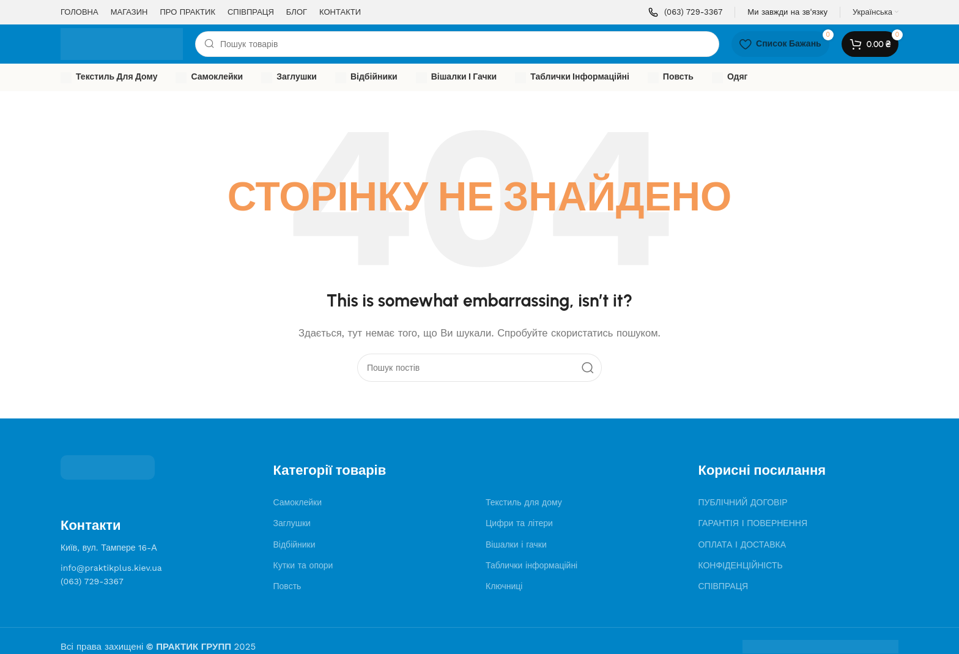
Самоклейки (297, 502)
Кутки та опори (303, 565)
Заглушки (292, 523)
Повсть (287, 586)
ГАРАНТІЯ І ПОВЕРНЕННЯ (752, 523)
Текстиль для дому (524, 502)
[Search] (457, 44)
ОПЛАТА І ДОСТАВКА (742, 544)
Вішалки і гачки (516, 544)
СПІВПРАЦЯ (723, 586)
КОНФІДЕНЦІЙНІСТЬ (740, 565)
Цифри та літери (519, 523)
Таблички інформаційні (531, 565)
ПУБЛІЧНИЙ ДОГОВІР (742, 502)
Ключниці (504, 586)
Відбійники (294, 544)
